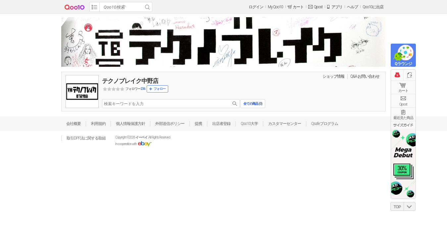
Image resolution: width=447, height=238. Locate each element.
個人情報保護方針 (130, 123)
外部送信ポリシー (169, 123)
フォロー (160, 89)
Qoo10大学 (249, 123)
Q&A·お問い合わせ (364, 76)
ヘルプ (352, 7)
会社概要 (73, 123)
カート (403, 91)
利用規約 (98, 123)
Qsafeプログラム (324, 123)
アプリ (336, 7)
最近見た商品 (403, 118)
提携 (198, 123)
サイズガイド (403, 125)
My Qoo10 (275, 7)
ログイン (256, 7)
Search (147, 7)
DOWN (409, 206)
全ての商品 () (252, 103)
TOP (397, 207)
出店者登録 (221, 123)
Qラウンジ (403, 63)
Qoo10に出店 (373, 7)
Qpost (318, 7)
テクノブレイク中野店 (130, 80)
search (234, 103)
